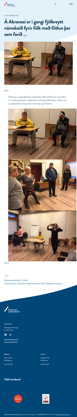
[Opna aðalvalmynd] (71, 4)
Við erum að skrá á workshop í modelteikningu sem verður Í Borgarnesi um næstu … (33, 283)
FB (6, 276)
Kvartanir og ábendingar (10, 342)
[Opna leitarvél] (55, 4)
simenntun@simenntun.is (11, 339)
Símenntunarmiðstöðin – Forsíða (16, 280)
